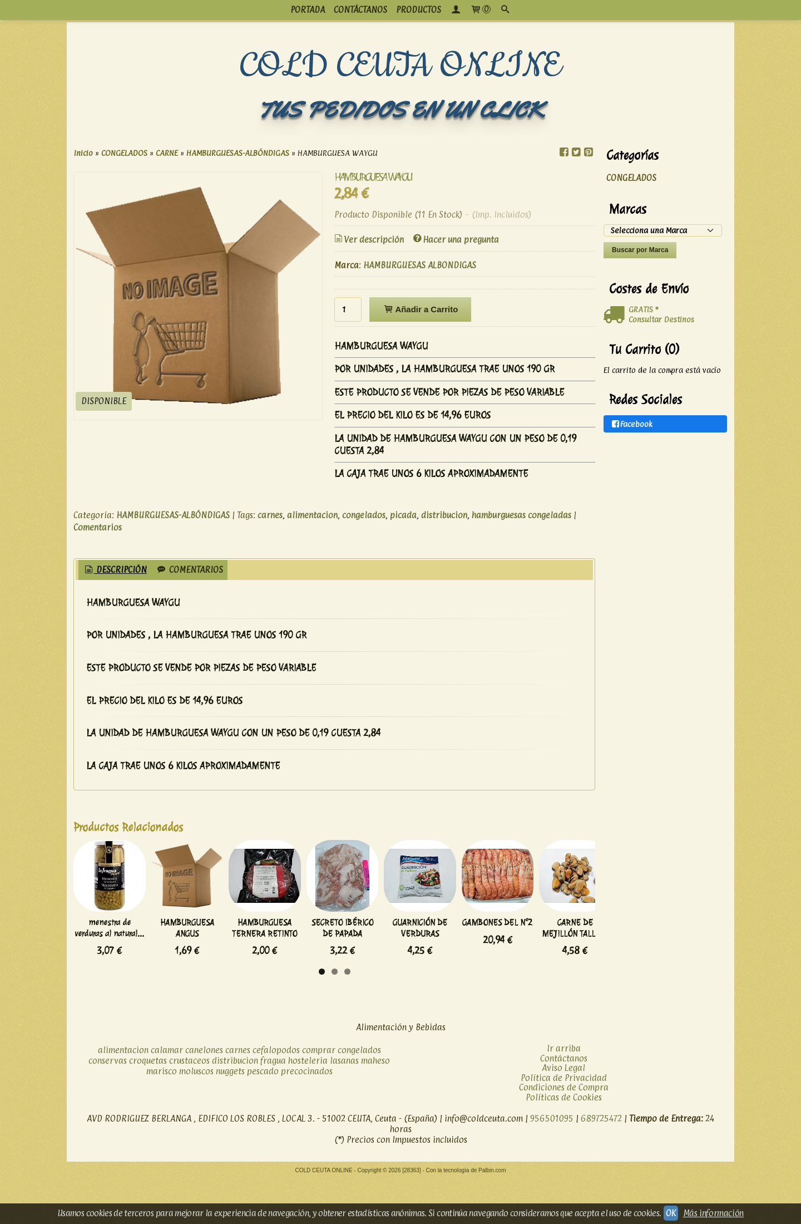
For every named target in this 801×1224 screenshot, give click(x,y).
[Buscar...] (505, 10)
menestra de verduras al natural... (132, 967)
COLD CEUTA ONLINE (400, 66)
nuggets (230, 1116)
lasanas (344, 1105)
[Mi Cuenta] (456, 10)
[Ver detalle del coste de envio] (616, 315)
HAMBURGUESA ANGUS (254, 967)
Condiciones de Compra (564, 1132)
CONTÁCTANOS (360, 9)
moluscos (196, 1116)
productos (418, 9)
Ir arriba (564, 1093)
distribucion (444, 515)
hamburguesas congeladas (521, 515)
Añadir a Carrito (420, 309)
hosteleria (308, 1105)
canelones (204, 1095)
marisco (161, 1116)
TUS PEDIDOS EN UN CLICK (400, 110)
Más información (713, 1213)
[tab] (114, 570)
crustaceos (189, 1105)
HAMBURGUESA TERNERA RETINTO (377, 973)
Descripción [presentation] (115, 569)
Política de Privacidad (564, 1122)
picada (403, 515)
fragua (273, 1105)
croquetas (148, 1105)
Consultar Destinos (661, 319)
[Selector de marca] (663, 230)
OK (671, 1213)
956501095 (551, 1163)
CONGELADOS (631, 178)
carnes (270, 515)
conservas (107, 1105)
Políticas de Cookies (564, 1142)
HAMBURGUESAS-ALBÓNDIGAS (173, 515)
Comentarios (97, 527)
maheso (375, 1105)
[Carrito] (480, 10)
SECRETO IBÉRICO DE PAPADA (499, 967)
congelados (363, 515)
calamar (167, 1095)
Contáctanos (563, 1103)
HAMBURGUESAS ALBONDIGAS (419, 265)
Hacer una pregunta (455, 239)
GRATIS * (643, 309)
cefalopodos (276, 1095)
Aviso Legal (563, 1113)
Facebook (631, 424)
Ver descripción (368, 239)
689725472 (601, 1163)
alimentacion (312, 515)
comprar (318, 1095)
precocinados (307, 1116)
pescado (263, 1116)
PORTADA (307, 9)
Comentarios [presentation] (189, 569)
